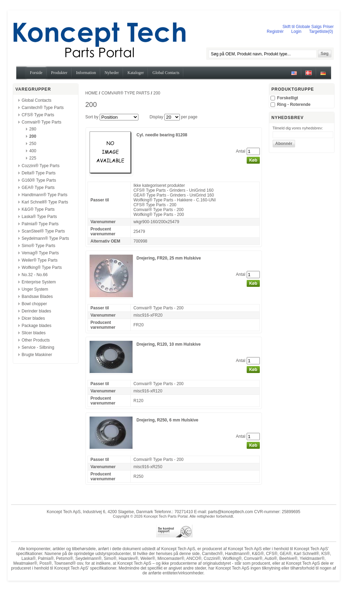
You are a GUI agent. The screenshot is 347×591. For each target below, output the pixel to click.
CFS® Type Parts (38, 114)
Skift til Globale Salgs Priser (308, 26)
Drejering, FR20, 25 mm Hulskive (169, 258)
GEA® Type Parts (38, 187)
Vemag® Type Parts (40, 253)
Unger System (35, 289)
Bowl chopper (34, 303)
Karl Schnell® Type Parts (45, 202)
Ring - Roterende (294, 104)
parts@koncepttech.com (230, 511)
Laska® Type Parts (39, 216)
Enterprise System (39, 282)
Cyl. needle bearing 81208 (162, 135)
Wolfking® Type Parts (42, 267)
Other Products (36, 340)
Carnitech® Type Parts (43, 107)
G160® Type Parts (39, 180)
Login (296, 31)
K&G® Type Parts (38, 209)
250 (32, 143)
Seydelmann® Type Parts (45, 238)
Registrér (275, 31)
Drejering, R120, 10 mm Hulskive (169, 344)
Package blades (37, 325)
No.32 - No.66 (35, 274)
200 (32, 136)
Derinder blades (36, 311)
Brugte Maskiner (37, 354)
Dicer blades (33, 318)
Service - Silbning (38, 347)
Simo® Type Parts (38, 245)
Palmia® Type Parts (40, 223)
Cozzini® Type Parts (41, 165)
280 (32, 129)
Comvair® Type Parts (42, 122)
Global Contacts (37, 100)
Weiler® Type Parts (40, 260)
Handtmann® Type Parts (44, 194)
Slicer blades (34, 332)
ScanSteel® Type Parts (43, 231)
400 (32, 150)
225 (32, 158)
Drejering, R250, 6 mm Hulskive (168, 420)
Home (91, 93)
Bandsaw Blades (37, 296)
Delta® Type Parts (39, 173)
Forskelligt (287, 98)
